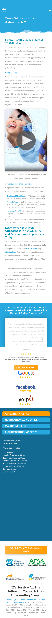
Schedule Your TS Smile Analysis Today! (26, 550)
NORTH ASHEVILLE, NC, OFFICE (21, 419)
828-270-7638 (31, 248)
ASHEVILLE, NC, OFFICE (17, 413)
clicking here (10, 252)
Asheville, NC (12, 599)
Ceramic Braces (13, 202)
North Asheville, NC (28, 599)
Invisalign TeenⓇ (14, 211)
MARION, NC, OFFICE (16, 426)
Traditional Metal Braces (16, 196)
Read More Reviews (26, 367)
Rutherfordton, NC (19, 602)
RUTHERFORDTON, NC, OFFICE (21, 432)
